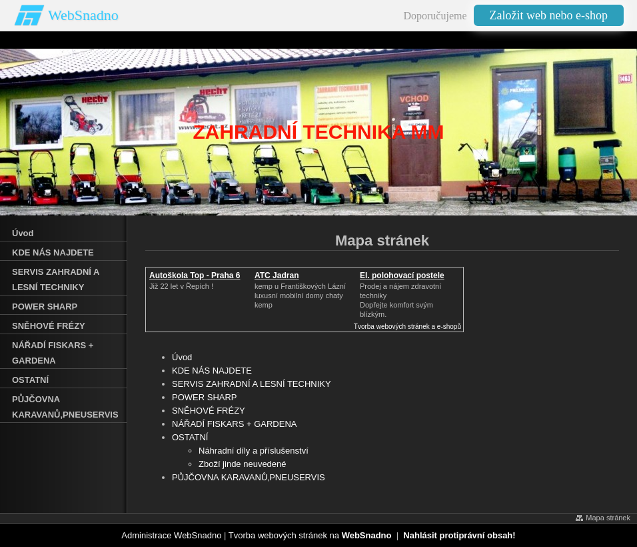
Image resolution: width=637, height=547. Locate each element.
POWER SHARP (204, 397)
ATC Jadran (277, 275)
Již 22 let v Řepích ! (181, 286)
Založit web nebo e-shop (549, 15)
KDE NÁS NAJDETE (212, 371)
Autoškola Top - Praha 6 (194, 275)
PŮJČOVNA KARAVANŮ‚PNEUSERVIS (248, 477)
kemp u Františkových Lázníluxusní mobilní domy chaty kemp (300, 295)
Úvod (182, 357)
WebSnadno (83, 15)
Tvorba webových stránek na (310, 535)
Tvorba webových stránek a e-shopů (407, 326)
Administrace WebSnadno (171, 535)
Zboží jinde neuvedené (243, 464)
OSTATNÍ (190, 437)
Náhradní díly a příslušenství (254, 451)
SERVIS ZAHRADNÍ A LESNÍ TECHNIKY (251, 384)
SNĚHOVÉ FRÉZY (208, 411)
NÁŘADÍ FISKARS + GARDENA (234, 424)
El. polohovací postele (402, 275)
